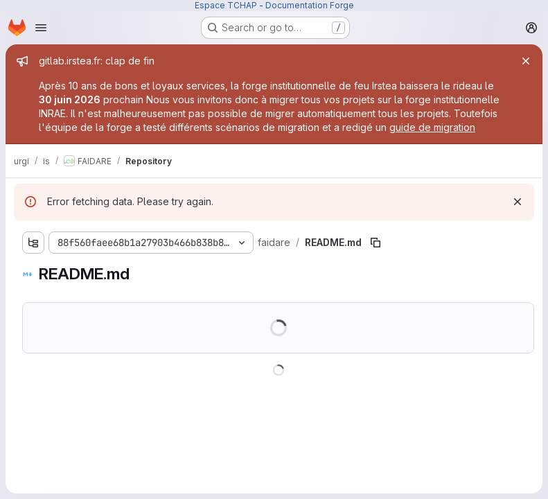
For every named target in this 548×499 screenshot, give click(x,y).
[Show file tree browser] (33, 242)
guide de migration (432, 127)
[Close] (526, 61)
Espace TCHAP (226, 5)
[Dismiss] (517, 201)
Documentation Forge (309, 5)
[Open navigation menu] (41, 28)
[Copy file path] (375, 242)
